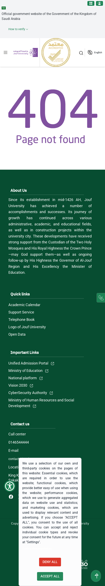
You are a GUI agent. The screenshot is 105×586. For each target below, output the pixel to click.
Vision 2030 (17, 385)
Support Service (21, 312)
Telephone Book (21, 319)
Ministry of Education (25, 370)
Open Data (17, 334)
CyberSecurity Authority (27, 393)
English (98, 52)
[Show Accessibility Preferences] (9, 486)
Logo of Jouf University (27, 327)
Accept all (50, 576)
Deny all (50, 562)
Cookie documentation (37, 548)
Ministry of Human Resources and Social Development (41, 403)
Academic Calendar (24, 305)
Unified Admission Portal (28, 363)
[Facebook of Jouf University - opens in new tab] (11, 497)
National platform (22, 378)
